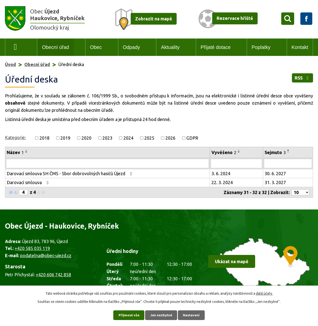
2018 (44, 137)
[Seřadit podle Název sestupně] (26, 152)
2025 (149, 137)
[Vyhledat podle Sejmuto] (288, 163)
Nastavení (192, 315)
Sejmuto (275, 152)
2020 (86, 137)
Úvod (15, 47)
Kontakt (299, 47)
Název (15, 152)
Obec (96, 47)
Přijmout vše (128, 315)
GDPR (192, 137)
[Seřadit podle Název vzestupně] (26, 150)
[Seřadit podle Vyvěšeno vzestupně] (239, 150)
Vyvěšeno (223, 152)
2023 (107, 137)
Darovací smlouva (29, 182)
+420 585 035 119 (32, 248)
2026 (170, 137)
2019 (65, 137)
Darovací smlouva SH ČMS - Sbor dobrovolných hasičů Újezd (70, 173)
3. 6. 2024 (220, 173)
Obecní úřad (55, 47)
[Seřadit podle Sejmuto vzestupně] (288, 150)
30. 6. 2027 (275, 173)
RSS (303, 78)
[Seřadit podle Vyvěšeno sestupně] (239, 152)
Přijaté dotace (215, 47)
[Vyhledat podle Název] (107, 163)
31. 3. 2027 (275, 182)
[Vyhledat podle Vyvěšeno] (236, 163)
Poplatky (261, 47)
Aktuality (170, 47)
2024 (128, 137)
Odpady (131, 47)
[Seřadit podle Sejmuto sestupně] (288, 152)
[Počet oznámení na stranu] (300, 192)
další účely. (264, 293)
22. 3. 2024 (222, 182)
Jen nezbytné (161, 315)
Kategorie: (15, 137)
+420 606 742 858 (53, 274)
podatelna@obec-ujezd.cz (45, 255)
